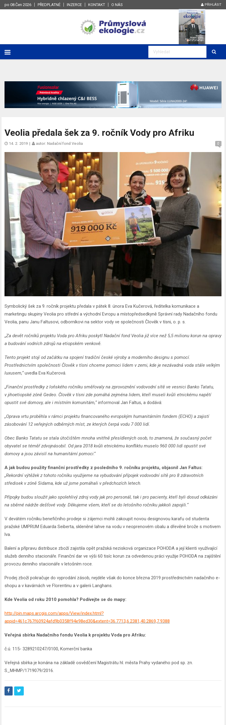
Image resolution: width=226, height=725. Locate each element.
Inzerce (74, 4)
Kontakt (96, 4)
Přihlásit (211, 5)
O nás (117, 4)
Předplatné (49, 4)
